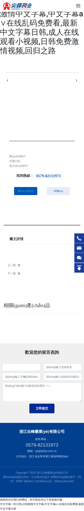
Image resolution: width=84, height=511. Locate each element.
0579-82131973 (48, 176)
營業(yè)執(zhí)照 (64, 481)
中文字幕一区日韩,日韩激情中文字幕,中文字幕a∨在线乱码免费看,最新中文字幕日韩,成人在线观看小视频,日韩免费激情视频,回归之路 (41, 27)
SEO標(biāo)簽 (43, 481)
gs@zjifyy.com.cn (46, 451)
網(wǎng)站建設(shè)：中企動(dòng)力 (26, 476)
